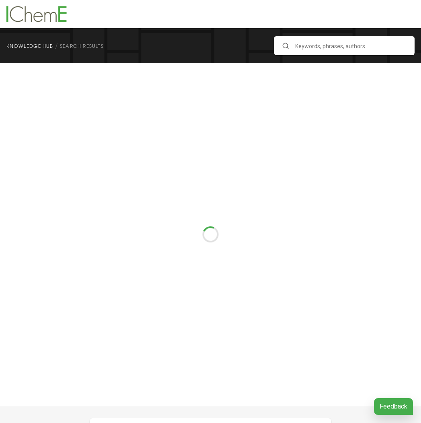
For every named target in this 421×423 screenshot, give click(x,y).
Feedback (393, 406)
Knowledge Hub (29, 45)
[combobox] (344, 45)
